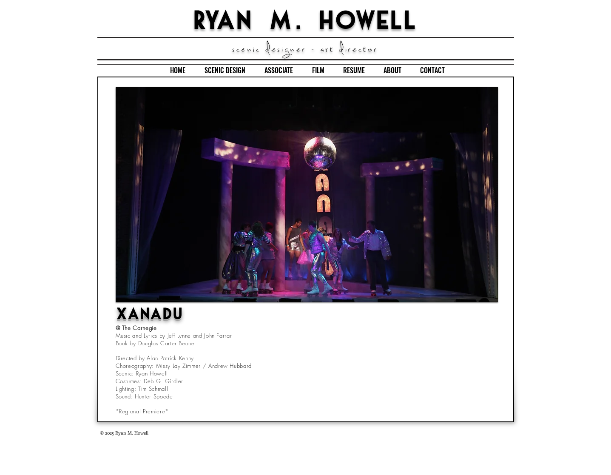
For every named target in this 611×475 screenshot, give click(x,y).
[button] (307, 194)
